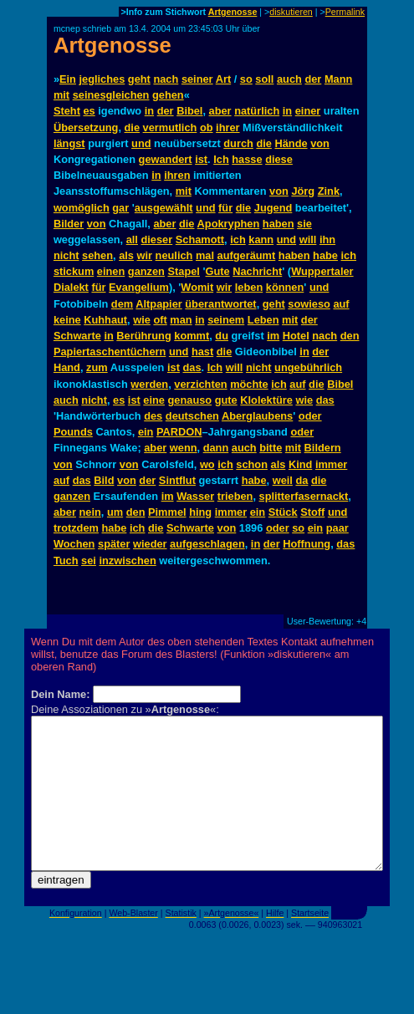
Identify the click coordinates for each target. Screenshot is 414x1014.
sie (304, 223)
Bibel (189, 110)
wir (145, 255)
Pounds (73, 431)
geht (139, 79)
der (312, 79)
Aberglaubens (257, 416)
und (141, 143)
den (350, 335)
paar (337, 528)
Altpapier (158, 304)
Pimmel (167, 512)
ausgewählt (164, 207)
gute (226, 400)
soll (264, 79)
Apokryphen (228, 223)
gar (120, 207)
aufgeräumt (246, 255)
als (126, 255)
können (285, 287)
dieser (156, 239)
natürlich (256, 110)
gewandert (165, 159)
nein (90, 512)
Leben (263, 319)
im (273, 335)
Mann (338, 79)
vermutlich (170, 127)
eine (154, 400)
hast (202, 351)
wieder (150, 544)
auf (341, 304)
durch (238, 143)
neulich (174, 255)
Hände (290, 143)
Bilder (69, 223)
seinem (225, 319)
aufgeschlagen (207, 544)
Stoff (312, 512)
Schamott (200, 239)
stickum (74, 271)
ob (206, 127)
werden (149, 384)
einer (308, 110)
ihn (327, 239)
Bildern (322, 447)
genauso (190, 400)
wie (142, 319)
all (132, 239)
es (89, 110)
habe (325, 255)
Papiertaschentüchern (110, 351)
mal (205, 255)
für (225, 207)
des (153, 416)
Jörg (302, 191)
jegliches (102, 79)
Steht (67, 110)
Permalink (345, 12)
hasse (247, 159)
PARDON (179, 431)
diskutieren (291, 12)
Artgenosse (233, 12)
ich (238, 239)
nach (165, 79)
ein (146, 431)
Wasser (195, 496)
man (181, 319)
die (133, 127)
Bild (104, 480)
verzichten (200, 384)
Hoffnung (306, 544)
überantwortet (220, 304)
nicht (66, 255)
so (246, 79)
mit (61, 95)
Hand (67, 367)
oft (159, 319)
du (221, 335)
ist (201, 159)
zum (97, 367)
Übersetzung (86, 127)
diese (279, 159)
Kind (300, 464)
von (320, 143)
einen (111, 271)
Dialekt (71, 287)
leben (249, 287)
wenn (183, 447)
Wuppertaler (322, 271)
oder (310, 416)
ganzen (146, 271)
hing (200, 512)
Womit (197, 287)
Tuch (66, 560)
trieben (235, 496)
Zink (329, 191)
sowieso (309, 304)
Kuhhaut (105, 319)
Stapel (184, 271)
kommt (191, 335)
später (114, 544)
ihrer (227, 127)
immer (331, 464)
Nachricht (257, 271)
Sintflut (177, 480)
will (308, 239)
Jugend (273, 207)
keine (67, 319)
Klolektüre (266, 400)
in (149, 110)
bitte (270, 447)
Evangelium (139, 287)
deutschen (192, 416)
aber (220, 110)
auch (289, 79)
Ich (221, 159)
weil (283, 480)
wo (207, 464)
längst (69, 143)
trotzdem (76, 528)
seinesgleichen (111, 95)
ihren (177, 175)
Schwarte (77, 335)
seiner (197, 79)
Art (223, 79)
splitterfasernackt (304, 496)
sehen (97, 255)
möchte (249, 384)
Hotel (296, 335)
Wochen (74, 544)
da (301, 480)
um (115, 512)
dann (216, 447)
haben (278, 223)
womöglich (82, 207)
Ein (67, 79)
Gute (218, 271)
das (192, 367)
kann (260, 239)
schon (252, 464)
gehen (168, 95)
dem (122, 304)
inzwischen (127, 560)
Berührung (143, 335)
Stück (283, 512)
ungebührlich (308, 367)
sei (88, 560)
